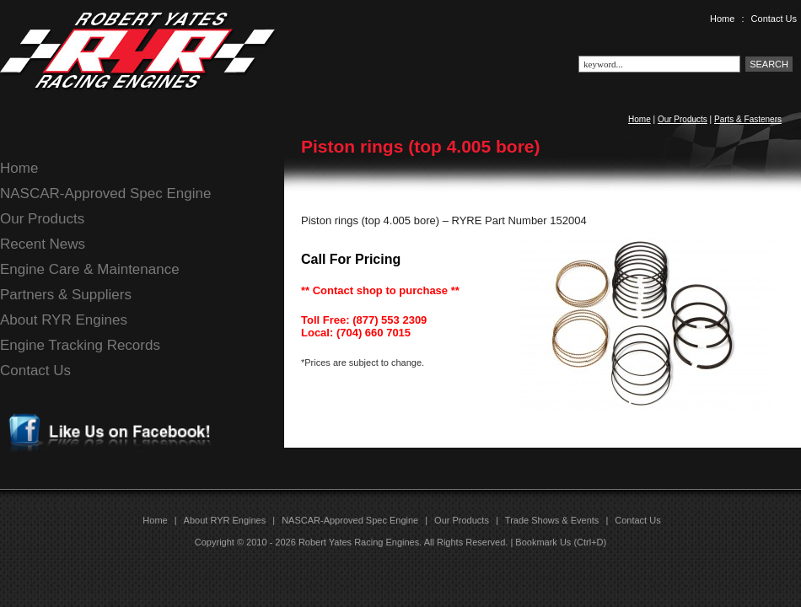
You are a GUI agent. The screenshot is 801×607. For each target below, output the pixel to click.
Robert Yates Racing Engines (358, 542)
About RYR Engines (63, 320)
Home (722, 18)
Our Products (682, 119)
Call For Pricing (350, 259)
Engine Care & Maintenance (90, 269)
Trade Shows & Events (552, 520)
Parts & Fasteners (748, 119)
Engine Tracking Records (80, 345)
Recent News (42, 244)
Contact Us (774, 18)
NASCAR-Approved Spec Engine (105, 193)
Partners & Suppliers (66, 295)
